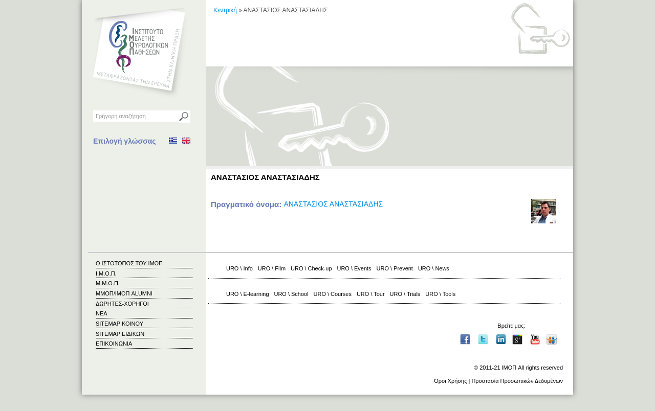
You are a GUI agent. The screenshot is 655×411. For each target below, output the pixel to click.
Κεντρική (225, 10)
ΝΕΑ (101, 313)
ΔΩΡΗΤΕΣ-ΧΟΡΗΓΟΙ (122, 304)
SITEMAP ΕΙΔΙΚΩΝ (120, 334)
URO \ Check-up (311, 268)
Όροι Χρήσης (450, 381)
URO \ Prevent (395, 268)
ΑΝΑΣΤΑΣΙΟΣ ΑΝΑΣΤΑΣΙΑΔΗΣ (333, 204)
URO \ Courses (333, 294)
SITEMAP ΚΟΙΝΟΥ (119, 324)
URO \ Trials (405, 294)
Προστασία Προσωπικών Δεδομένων (517, 381)
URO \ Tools (440, 294)
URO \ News (433, 268)
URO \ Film (272, 268)
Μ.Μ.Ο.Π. (108, 283)
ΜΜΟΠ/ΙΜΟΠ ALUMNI (124, 293)
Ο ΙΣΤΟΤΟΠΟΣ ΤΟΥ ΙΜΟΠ (129, 263)
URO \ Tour (371, 294)
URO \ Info (239, 268)
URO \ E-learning (247, 294)
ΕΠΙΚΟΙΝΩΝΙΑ (114, 343)
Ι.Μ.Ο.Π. (106, 273)
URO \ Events (354, 268)
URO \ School (291, 294)
